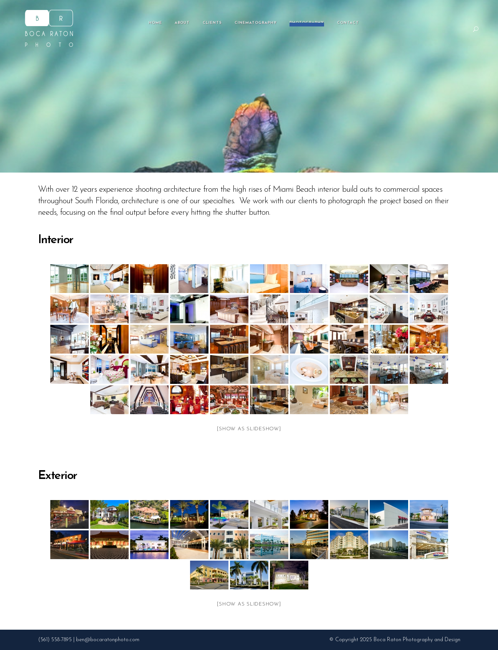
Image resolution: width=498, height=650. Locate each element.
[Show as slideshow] (249, 428)
